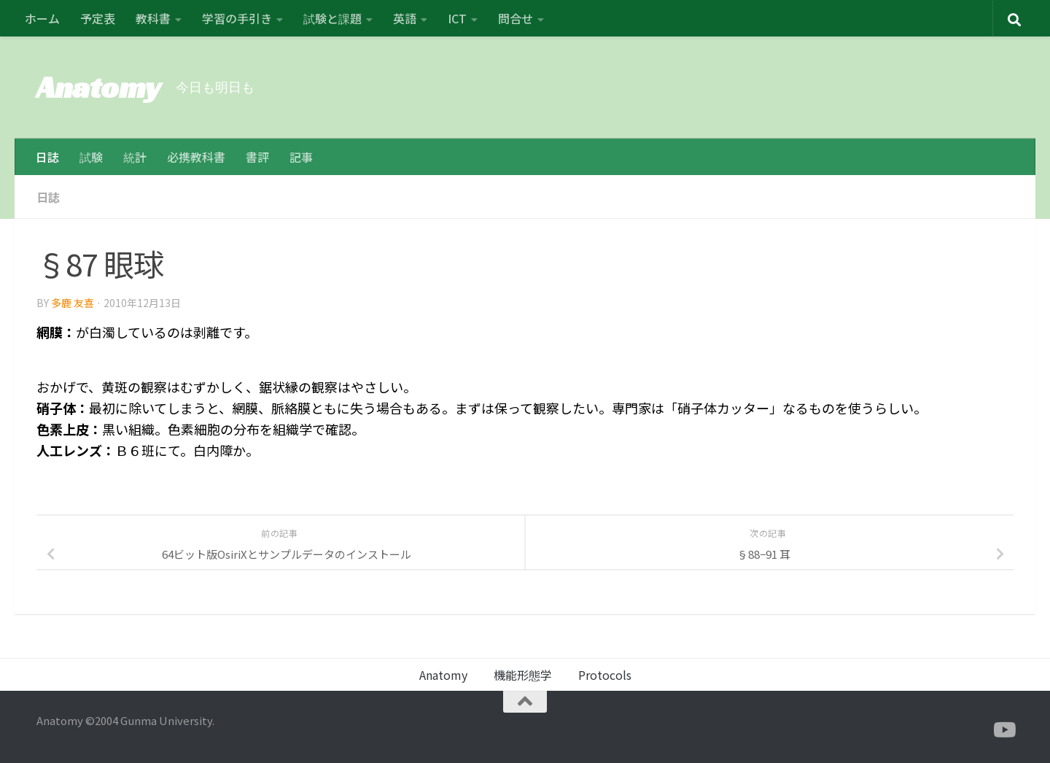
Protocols (604, 674)
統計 (135, 157)
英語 (404, 18)
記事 (301, 157)
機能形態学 (523, 674)
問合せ (515, 18)
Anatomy (98, 87)
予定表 (97, 18)
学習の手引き (237, 18)
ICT (457, 18)
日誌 (47, 157)
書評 (257, 157)
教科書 (153, 18)
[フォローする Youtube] (1003, 730)
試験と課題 (332, 18)
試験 (91, 157)
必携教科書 (196, 157)
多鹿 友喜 (72, 302)
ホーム (42, 18)
